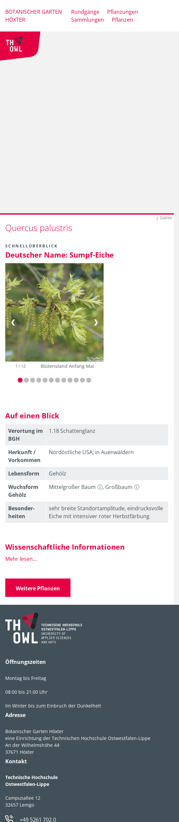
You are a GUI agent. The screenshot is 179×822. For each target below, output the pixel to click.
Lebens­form (23, 473)
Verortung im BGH (25, 434)
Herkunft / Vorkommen (24, 456)
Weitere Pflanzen (38, 588)
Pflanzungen (122, 11)
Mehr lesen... (21, 558)
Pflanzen (122, 19)
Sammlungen (87, 19)
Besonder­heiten (21, 512)
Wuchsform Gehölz (23, 490)
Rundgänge (85, 11)
